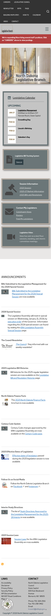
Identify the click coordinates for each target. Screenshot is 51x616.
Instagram (34, 486)
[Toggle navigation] (46, 28)
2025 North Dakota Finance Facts (30, 400)
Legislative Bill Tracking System (27, 156)
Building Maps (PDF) (11, 15)
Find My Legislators (24, 219)
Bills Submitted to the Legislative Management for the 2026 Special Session (27, 294)
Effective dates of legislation (24, 455)
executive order (15, 321)
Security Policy (7, 591)
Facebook (19, 486)
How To (26, 15)
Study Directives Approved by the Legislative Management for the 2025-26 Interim (30, 514)
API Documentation (9, 593)
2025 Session (25, 188)
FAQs (27, 9)
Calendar (37, 15)
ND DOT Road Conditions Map (11, 597)
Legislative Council (22, 2)
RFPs (19, 9)
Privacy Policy (6, 588)
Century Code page (33, 433)
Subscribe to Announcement (2, 564)
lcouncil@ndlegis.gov (37, 609)
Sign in (19, 162)
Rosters (19, 215)
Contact (15, 21)
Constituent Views (23, 212)
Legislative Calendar (24, 97)
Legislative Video (26, 232)
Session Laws (20, 539)
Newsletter (8, 9)
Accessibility (6, 583)
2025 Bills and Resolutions (31, 195)
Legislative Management (27, 110)
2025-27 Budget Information (32, 191)
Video (5, 21)
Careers (6, 2)
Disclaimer (5, 585)
